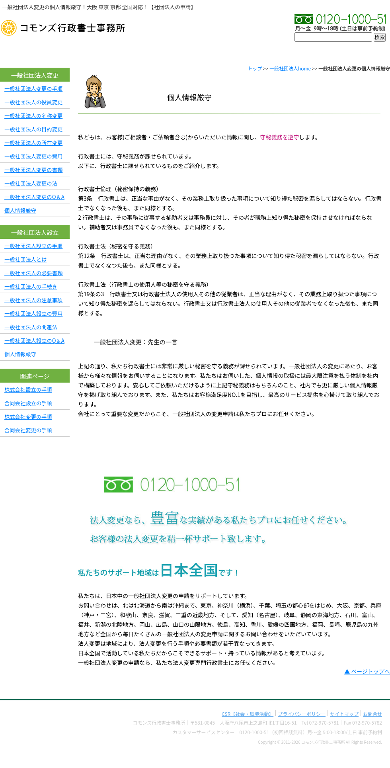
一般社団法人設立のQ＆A (34, 340)
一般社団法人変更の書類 (33, 170)
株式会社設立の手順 (28, 389)
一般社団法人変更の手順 (33, 88)
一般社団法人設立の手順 (33, 246)
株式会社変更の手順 (28, 416)
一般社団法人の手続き (30, 286)
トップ (255, 68)
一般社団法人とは (25, 259)
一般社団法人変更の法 (30, 183)
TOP (28, 52)
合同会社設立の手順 (28, 403)
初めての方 (139, 52)
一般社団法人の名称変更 (33, 115)
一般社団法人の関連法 (30, 327)
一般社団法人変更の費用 (33, 156)
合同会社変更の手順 (28, 430)
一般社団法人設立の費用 (33, 313)
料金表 (306, 52)
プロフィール (195, 52)
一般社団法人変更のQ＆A (34, 197)
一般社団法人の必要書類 (33, 273)
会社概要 (83, 52)
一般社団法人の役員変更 (33, 102)
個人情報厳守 (20, 210)
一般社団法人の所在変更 (33, 143)
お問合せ (361, 52)
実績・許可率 (251, 52)
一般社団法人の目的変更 (33, 129)
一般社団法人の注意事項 (33, 300)
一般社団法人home (290, 68)
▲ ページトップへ (367, 671)
